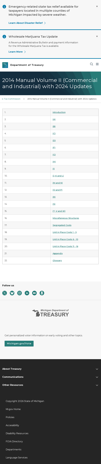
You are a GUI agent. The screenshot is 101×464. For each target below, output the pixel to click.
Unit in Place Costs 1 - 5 (65, 232)
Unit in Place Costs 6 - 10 (65, 239)
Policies (10, 417)
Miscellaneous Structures (66, 218)
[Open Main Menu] (97, 64)
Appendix (58, 253)
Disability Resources (17, 433)
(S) (54, 204)
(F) (54, 147)
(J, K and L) (58, 176)
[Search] (91, 64)
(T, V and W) (59, 211)
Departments (13, 449)
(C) (54, 133)
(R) (54, 197)
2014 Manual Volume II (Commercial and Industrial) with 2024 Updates (62, 99)
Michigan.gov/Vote (19, 343)
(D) (54, 140)
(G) (54, 154)
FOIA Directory (14, 441)
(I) (54, 168)
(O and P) (57, 190)
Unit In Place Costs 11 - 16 (65, 246)
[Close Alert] (97, 6)
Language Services (16, 457)
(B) (54, 126)
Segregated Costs (62, 225)
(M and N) (58, 183)
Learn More (17, 51)
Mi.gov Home (13, 409)
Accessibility (12, 425)
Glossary (57, 260)
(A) (54, 119)
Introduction (59, 112)
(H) (54, 161)
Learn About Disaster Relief (27, 23)
